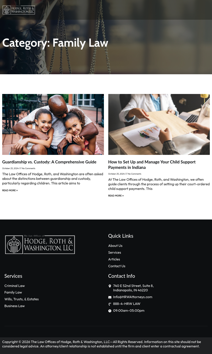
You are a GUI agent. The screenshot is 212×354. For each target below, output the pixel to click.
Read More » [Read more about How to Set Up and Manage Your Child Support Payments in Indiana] (116, 195)
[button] (144, 10)
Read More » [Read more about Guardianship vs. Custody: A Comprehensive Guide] (10, 190)
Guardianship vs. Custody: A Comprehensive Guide (49, 161)
